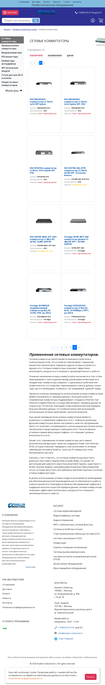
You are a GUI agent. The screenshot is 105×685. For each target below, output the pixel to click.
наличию (36, 55)
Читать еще (30, 567)
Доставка (36, 2)
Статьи (67, 2)
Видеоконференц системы (66, 515)
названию (55, 55)
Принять (90, 676)
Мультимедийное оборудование (69, 568)
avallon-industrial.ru (74, 657)
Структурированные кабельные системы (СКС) (76, 533)
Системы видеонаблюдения (67, 511)
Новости (56, 2)
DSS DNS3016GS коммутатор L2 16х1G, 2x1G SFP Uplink (41, 102)
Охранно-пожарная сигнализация (70, 547)
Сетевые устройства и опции (25, 29)
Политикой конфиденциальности (25, 678)
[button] (100, 20)
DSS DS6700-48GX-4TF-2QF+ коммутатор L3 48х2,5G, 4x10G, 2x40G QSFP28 (43, 239)
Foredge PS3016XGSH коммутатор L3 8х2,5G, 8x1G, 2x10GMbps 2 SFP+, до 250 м (76, 309)
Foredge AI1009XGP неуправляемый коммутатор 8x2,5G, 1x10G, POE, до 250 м (40, 309)
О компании (24, 2)
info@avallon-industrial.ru (70, 633)
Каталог (10, 12)
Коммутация (59, 542)
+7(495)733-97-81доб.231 (90, 12)
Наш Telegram (66, 638)
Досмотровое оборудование (67, 563)
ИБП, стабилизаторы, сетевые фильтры (73, 524)
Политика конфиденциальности (18, 607)
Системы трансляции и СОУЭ (67, 538)
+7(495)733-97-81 (66, 627)
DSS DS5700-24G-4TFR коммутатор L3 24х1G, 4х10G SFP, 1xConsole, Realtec (75, 172)
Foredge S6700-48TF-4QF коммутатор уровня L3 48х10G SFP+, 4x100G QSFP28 (76, 240)
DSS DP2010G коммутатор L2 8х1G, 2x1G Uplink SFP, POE (43, 170)
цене (70, 55)
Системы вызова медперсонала (69, 552)
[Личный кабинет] (93, 20)
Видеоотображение (63, 520)
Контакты (77, 2)
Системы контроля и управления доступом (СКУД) (74, 558)
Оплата (46, 2)
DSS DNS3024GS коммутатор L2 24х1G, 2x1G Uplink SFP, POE (75, 102)
